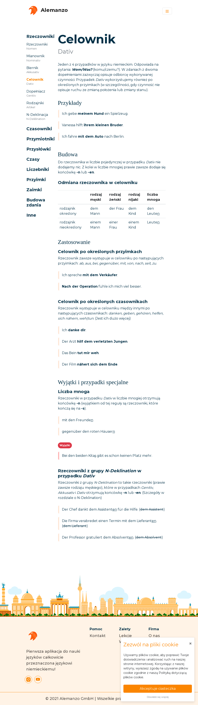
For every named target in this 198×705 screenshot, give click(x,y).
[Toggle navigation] (167, 11)
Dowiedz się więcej (158, 696)
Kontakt (98, 635)
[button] (37, 36)
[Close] (190, 643)
